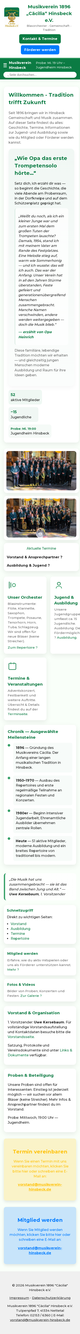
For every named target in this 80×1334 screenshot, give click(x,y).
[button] (40, 961)
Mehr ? (13, 970)
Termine (18, 934)
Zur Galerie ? (31, 996)
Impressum (19, 1298)
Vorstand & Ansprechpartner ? (34, 557)
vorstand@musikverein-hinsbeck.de (40, 1320)
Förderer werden (40, 50)
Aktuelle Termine (41, 548)
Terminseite (18, 714)
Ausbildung (67, 637)
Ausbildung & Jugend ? (28, 565)
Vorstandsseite (21, 1037)
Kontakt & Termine (40, 39)
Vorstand (18, 924)
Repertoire (20, 938)
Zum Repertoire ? (23, 647)
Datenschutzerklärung (51, 1298)
